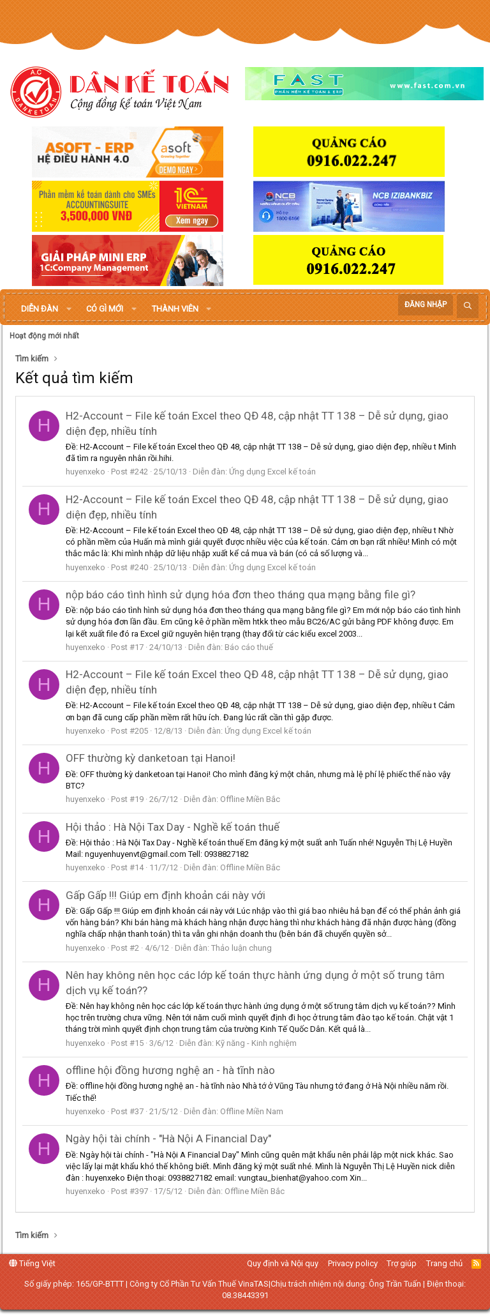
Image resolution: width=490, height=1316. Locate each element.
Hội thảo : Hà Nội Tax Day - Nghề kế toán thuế (172, 827)
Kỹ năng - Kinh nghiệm (256, 1043)
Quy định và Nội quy (282, 1263)
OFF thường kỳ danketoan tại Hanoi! (150, 758)
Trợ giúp (402, 1263)
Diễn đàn (39, 309)
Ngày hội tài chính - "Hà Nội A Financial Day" (168, 1138)
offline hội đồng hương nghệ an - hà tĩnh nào (170, 1070)
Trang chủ (444, 1263)
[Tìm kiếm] (468, 306)
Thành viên (175, 309)
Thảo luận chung (241, 948)
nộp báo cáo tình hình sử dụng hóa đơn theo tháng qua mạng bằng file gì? (240, 594)
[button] (69, 309)
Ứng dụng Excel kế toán (272, 471)
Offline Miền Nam (251, 1111)
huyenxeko (85, 471)
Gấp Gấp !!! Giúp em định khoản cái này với (165, 895)
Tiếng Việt (32, 1263)
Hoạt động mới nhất (44, 335)
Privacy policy (353, 1263)
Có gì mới (104, 309)
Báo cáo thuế (249, 647)
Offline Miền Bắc (250, 799)
